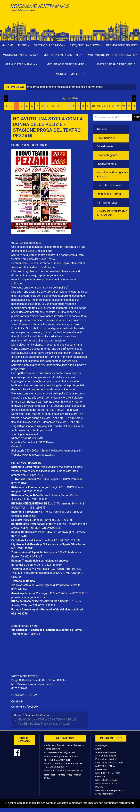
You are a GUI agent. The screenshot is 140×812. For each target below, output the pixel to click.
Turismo (102, 129)
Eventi (98, 748)
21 (108, 106)
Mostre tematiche (104, 793)
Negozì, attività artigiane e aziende (112, 174)
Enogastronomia (107, 164)
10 (52, 106)
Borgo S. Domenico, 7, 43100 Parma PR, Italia (38, 680)
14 (72, 106)
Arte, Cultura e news (105, 755)
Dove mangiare (106, 138)
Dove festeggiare (107, 155)
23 (118, 106)
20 (103, 106)
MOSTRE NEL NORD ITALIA (109, 762)
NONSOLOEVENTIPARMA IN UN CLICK (112, 213)
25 (128, 106)
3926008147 (60, 766)
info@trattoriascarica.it (38, 572)
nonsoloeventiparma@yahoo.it (60, 752)
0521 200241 (19, 688)
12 (62, 106)
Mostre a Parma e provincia (115, 64)
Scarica (27, 568)
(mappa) (16, 491)
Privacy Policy (64, 774)
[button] (24, 45)
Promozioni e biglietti (106, 759)
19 (98, 106)
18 (93, 106)
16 (83, 106)
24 (123, 106)
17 (88, 106)
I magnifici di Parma (109, 193)
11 (57, 106)
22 (113, 106)
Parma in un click (107, 202)
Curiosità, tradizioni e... (110, 185)
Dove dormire (105, 146)
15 (77, 106)
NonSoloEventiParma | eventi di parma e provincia (39, 10)
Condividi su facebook (24, 706)
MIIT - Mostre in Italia (106, 780)
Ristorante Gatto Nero (24, 625)
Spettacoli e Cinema (105, 752)
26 (134, 106)
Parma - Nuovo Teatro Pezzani (29, 144)
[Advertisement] (101, 13)
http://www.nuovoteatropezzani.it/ (32, 684)
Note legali (50, 774)
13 (67, 106)
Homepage (101, 745)
